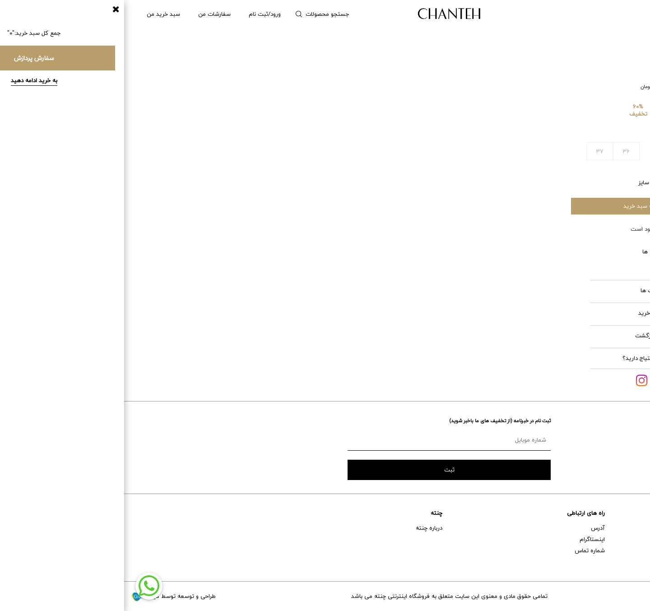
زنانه (622, 14)
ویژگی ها (552, 252)
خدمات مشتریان (623, 513)
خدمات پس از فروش (617, 539)
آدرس (474, 528)
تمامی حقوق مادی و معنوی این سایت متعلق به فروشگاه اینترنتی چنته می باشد (325, 596)
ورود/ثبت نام (141, 14)
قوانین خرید (550, 313)
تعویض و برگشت (622, 562)
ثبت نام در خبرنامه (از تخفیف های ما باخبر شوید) (376, 420)
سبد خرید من (39, 14)
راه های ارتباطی (462, 513)
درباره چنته (305, 528)
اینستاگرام (468, 539)
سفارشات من (90, 14)
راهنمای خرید (627, 528)
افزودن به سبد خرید (523, 206)
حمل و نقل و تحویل (620, 550)
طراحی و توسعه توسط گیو (49, 596)
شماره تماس (465, 550)
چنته (312, 513)
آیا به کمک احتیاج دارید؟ (529, 358)
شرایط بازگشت (548, 335)
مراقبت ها (551, 290)
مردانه (592, 14)
